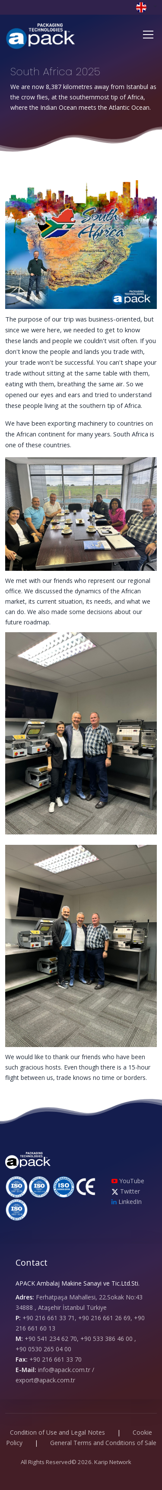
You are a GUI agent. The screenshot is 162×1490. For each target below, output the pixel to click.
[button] (146, 7)
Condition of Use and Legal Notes (57, 1432)
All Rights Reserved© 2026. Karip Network (76, 1462)
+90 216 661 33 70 (55, 1359)
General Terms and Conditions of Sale (103, 1443)
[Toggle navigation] (148, 34)
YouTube (127, 1181)
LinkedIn (126, 1201)
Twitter (125, 1191)
